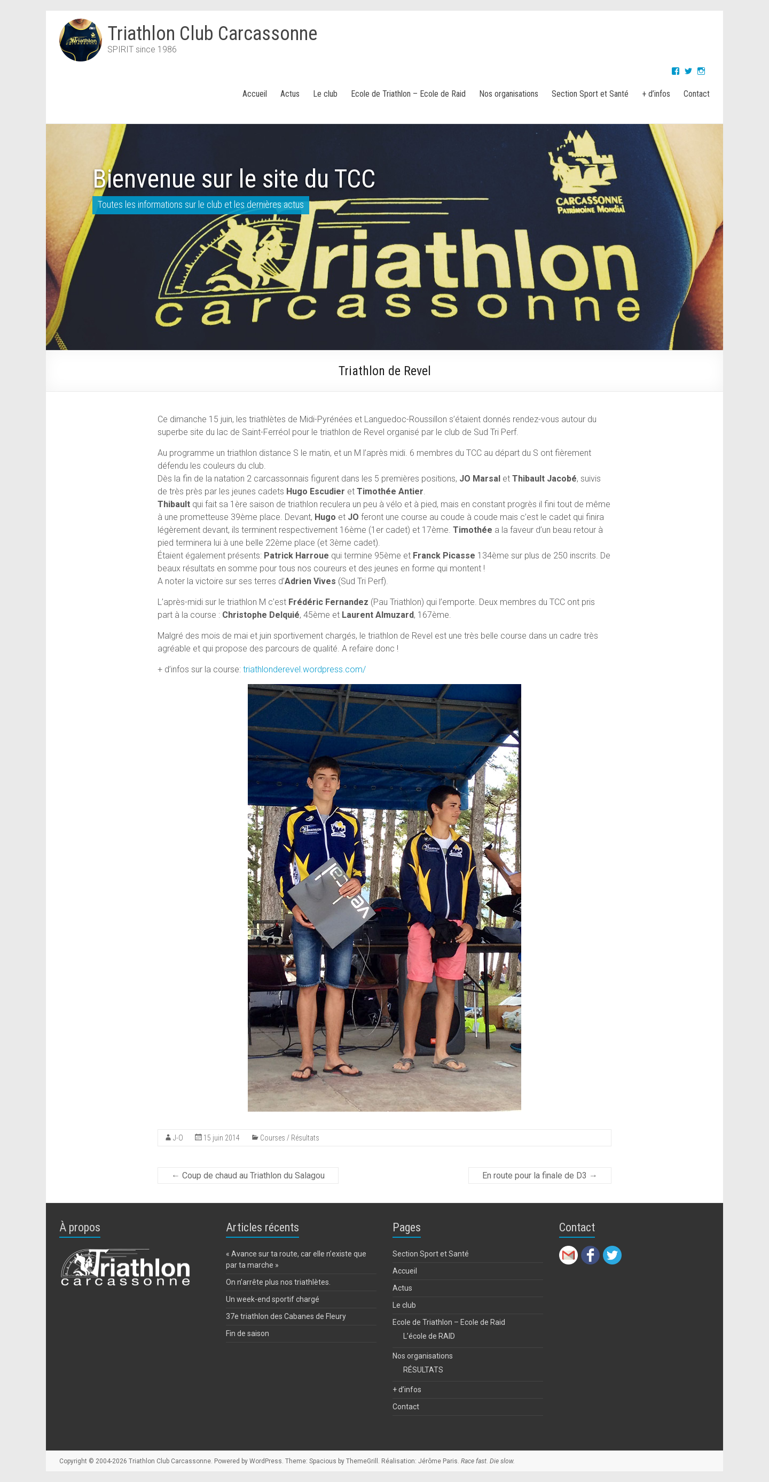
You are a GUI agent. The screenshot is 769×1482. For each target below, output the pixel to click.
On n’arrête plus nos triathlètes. (278, 1282)
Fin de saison (247, 1333)
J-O (178, 1138)
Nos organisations (508, 94)
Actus (290, 94)
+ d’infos (656, 94)
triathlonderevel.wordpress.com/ (304, 669)
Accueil (254, 94)
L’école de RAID (429, 1336)
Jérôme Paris (438, 1461)
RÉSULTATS (423, 1369)
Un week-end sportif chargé (272, 1299)
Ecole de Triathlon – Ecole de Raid (408, 94)
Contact (697, 94)
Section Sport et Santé (590, 94)
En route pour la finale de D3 (540, 1175)
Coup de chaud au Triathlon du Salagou (248, 1175)
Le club (325, 94)
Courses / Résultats (289, 1138)
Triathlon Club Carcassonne (212, 33)
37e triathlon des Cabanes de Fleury (286, 1316)
